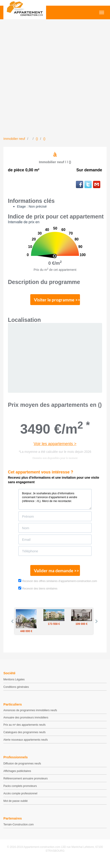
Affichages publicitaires (17, 771)
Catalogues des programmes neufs (24, 732)
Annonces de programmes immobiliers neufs (30, 710)
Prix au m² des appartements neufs (24, 724)
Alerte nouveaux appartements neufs (25, 739)
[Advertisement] (55, 79)
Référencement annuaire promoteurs (25, 778)
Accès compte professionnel (20, 793)
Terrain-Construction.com (18, 824)
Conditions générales (16, 687)
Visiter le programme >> (57, 299)
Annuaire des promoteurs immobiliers (25, 717)
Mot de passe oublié (15, 801)
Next (96, 621)
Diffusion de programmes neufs (22, 763)
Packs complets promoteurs (20, 786)
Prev (12, 621)
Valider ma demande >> (56, 570)
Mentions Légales (14, 679)
